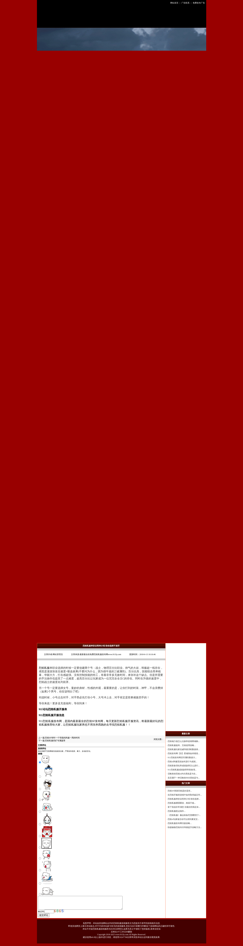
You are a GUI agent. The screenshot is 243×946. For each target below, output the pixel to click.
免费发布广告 (199, 3)
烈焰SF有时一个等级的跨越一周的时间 (62, 738)
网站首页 (174, 3)
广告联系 (185, 3)
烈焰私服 (44, 667)
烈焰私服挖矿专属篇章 (55, 740)
